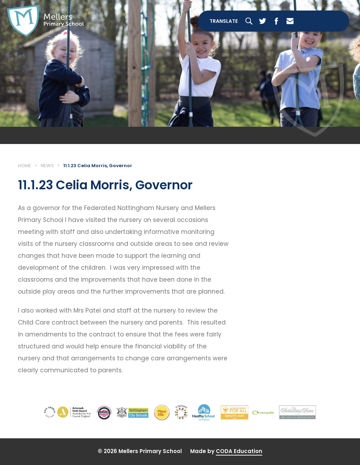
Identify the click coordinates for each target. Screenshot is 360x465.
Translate (224, 21)
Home (24, 165)
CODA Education (239, 451)
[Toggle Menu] (324, 21)
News (47, 165)
